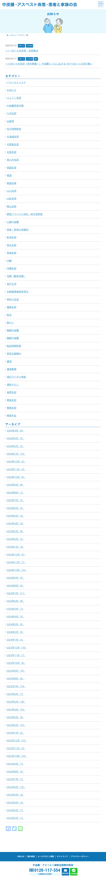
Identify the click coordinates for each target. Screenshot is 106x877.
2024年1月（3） (15, 639)
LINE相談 (73, 873)
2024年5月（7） (15, 609)
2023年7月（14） (16, 686)
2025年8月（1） (15, 492)
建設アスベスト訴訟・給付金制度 (25, 214)
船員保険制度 (14, 346)
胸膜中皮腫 (13, 330)
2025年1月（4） (15, 547)
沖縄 (9, 260)
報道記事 (11, 183)
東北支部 (11, 245)
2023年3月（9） (15, 717)
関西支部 (11, 408)
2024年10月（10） (17, 570)
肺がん (10, 322)
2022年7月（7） (15, 779)
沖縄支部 (11, 268)
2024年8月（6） (15, 585)
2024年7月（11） (16, 593)
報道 (9, 175)
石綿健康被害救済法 (17, 291)
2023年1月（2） (15, 732)
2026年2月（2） (15, 446)
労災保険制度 (14, 129)
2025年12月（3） (16, 461)
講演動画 (11, 369)
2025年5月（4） (15, 515)
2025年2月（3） (15, 539)
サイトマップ (62, 856)
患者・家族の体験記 (17, 229)
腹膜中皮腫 (13, 338)
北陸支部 (11, 152)
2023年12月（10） (17, 647)
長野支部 (11, 392)
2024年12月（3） (16, 554)
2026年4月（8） (15, 430)
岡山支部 (11, 206)
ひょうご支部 (14, 98)
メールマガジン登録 (46, 856)
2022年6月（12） (16, 787)
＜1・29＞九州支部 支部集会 (21, 50)
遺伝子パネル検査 (16, 376)
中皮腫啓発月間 (15, 105)
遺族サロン (13, 384)
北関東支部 (13, 144)
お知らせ (21, 46)
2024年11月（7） (16, 562)
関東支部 (11, 400)
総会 (9, 314)
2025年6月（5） (15, 508)
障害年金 (11, 415)
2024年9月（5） (15, 577)
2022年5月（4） (15, 794)
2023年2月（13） (16, 725)
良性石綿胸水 (14, 353)
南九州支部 (13, 159)
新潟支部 (11, 237)
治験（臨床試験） (16, 276)
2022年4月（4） (15, 802)
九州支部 (29, 46)
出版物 (10, 121)
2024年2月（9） (15, 632)
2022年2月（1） (15, 818)
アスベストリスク (16, 82)
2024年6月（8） (15, 601)
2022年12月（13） (17, 740)
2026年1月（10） (16, 454)
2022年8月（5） (15, 771)
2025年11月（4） (16, 469)
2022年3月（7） (15, 810)
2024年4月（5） (15, 616)
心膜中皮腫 (13, 222)
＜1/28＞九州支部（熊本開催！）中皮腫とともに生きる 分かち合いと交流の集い (49, 63)
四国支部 (11, 167)
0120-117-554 (47, 870)
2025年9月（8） (15, 484)
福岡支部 (11, 307)
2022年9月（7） (15, 764)
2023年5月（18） (16, 701)
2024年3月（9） (15, 624)
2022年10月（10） (17, 756)
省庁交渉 (11, 284)
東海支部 (11, 253)
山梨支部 (11, 198)
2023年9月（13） (16, 671)
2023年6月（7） (15, 694)
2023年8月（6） (15, 678)
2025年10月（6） (16, 477)
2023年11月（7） (16, 655)
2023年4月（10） (16, 709)
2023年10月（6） (16, 663)
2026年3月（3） (15, 438)
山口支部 (11, 191)
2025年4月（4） (15, 523)
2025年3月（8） (15, 531)
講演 (35, 59)
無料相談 (65, 873)
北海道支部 (13, 136)
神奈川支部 (13, 299)
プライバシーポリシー (80, 856)
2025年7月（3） (15, 500)
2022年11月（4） (16, 748)
